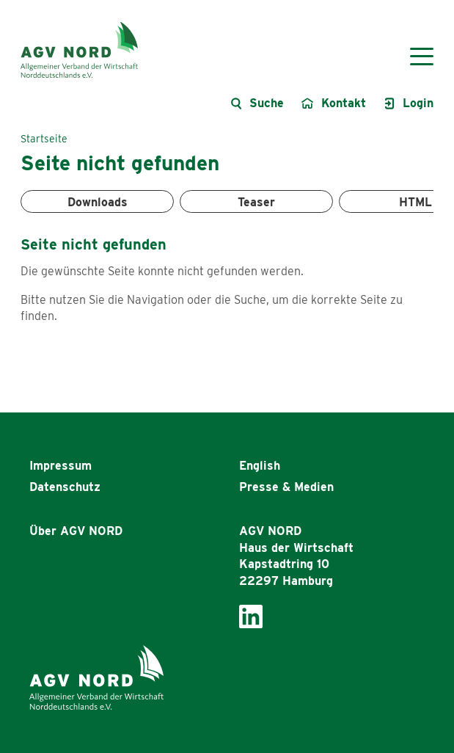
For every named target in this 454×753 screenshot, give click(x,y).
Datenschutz (64, 487)
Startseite (44, 139)
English (259, 466)
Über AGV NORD (75, 531)
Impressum (60, 466)
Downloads (97, 202)
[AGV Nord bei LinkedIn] (251, 615)
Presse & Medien (286, 487)
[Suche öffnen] (257, 103)
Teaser (256, 202)
